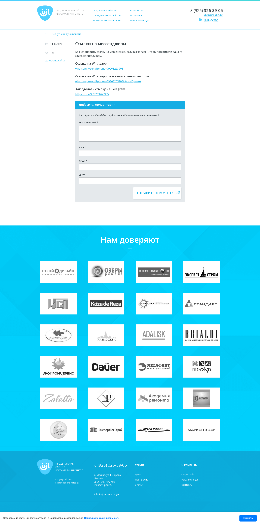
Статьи (139, 484)
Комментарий (88, 122)
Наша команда (139, 20)
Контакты (136, 10)
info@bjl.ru (100, 494)
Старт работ (188, 474)
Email (83, 161)
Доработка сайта (55, 61)
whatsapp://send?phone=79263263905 (99, 68)
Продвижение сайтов (107, 15)
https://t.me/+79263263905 (92, 94)
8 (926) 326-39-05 (110, 465)
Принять (248, 518)
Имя (82, 147)
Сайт (82, 174)
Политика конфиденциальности (101, 518)
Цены (138, 474)
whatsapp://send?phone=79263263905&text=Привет (108, 81)
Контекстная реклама (107, 20)
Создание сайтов (104, 10)
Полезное (136, 15)
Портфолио (141, 479)
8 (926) (206, 10)
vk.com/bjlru (113, 494)
